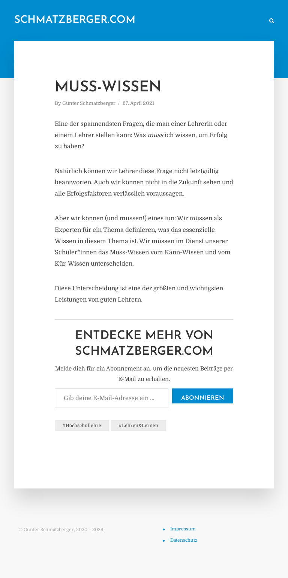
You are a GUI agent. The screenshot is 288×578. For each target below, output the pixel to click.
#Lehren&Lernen (138, 425)
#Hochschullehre (81, 425)
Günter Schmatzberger (89, 103)
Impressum (183, 529)
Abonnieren (202, 398)
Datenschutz (183, 540)
